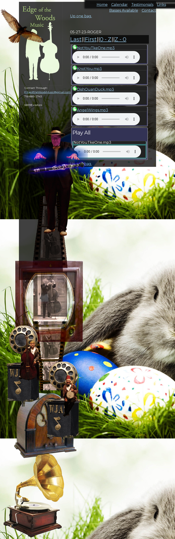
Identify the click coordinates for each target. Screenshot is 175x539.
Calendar (119, 3)
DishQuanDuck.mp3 (95, 89)
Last (76, 39)
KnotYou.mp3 (89, 69)
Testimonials (142, 3)
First (91, 39)
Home (102, 3)
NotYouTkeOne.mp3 (96, 48)
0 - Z (105, 39)
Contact (149, 9)
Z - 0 (120, 39)
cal (22, 29)
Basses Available (123, 9)
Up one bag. (81, 16)
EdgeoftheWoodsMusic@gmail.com (47, 92)
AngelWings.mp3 (92, 110)
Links (161, 3)
